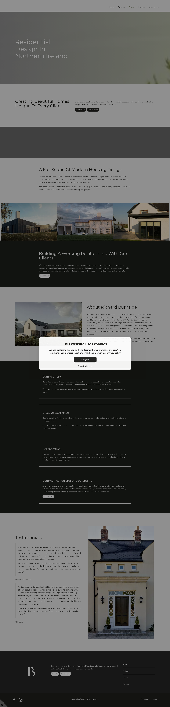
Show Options (85, 366)
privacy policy (113, 352)
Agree (85, 359)
